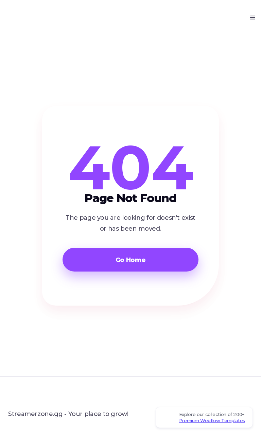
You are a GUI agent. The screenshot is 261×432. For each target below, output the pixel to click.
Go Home (130, 260)
